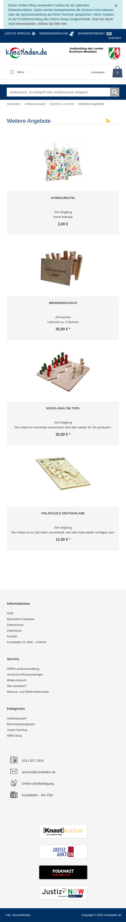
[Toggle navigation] (12, 72)
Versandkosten (21, 915)
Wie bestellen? (16, 686)
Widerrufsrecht (16, 680)
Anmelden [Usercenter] (98, 72)
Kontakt (114, 38)
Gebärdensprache (53, 33)
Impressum (14, 630)
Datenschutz (15, 625)
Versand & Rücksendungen (25, 674)
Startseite (14, 104)
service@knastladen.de (39, 772)
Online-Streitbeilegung (38, 783)
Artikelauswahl (16, 718)
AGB (10, 613)
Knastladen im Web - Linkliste (26, 642)
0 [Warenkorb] (117, 72)
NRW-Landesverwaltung (23, 668)
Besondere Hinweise (20, 619)
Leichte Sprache (17, 33)
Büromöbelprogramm (21, 724)
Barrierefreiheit (91, 33)
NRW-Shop (14, 735)
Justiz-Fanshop (17, 730)
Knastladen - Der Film (37, 795)
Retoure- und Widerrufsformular (28, 691)
